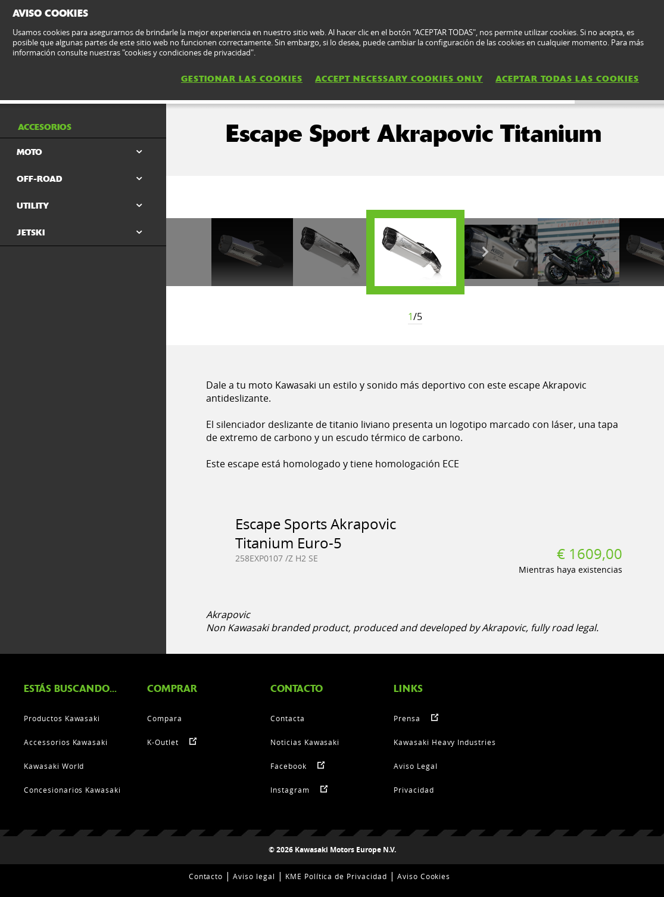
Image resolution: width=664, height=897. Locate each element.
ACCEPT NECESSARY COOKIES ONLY (399, 78)
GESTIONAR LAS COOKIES (242, 78)
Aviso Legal (416, 766)
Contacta (287, 718)
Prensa (407, 718)
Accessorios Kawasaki (66, 742)
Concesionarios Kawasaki (72, 789)
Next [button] (485, 252)
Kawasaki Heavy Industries (445, 742)
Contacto (206, 876)
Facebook (288, 766)
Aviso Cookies (423, 876)
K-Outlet (163, 742)
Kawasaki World (54, 766)
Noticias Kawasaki (304, 742)
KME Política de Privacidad (336, 876)
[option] (415, 252)
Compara (164, 718)
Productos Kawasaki (62, 718)
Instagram (290, 789)
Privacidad (414, 789)
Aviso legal (254, 876)
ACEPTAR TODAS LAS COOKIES (567, 78)
